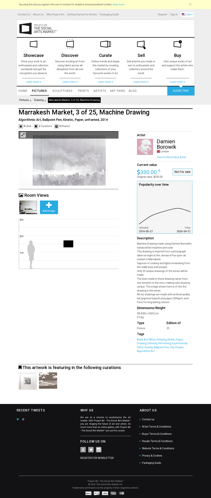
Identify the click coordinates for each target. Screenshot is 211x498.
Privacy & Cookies (152, 455)
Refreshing (164, 343)
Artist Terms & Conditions (156, 426)
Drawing (39, 100)
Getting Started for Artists (82, 14)
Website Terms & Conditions (158, 448)
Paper (179, 339)
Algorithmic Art (145, 351)
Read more (118, 4)
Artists (100, 91)
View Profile (163, 157)
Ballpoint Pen (161, 347)
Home (23, 91)
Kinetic (171, 339)
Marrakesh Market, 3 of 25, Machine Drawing (74, 100)
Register (162, 14)
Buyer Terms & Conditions (157, 433)
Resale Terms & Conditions (157, 441)
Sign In (174, 14)
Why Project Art (55, 14)
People (179, 347)
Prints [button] (83, 91)
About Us (38, 14)
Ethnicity (152, 343)
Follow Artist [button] (179, 157)
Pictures (24, 100)
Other (140, 347)
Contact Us (24, 14)
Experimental (179, 343)
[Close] (190, 4)
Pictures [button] (39, 91)
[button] (21, 126)
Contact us (148, 419)
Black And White (146, 339)
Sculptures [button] (62, 91)
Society (148, 347)
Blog (133, 91)
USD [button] (187, 14)
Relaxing (161, 339)
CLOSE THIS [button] (181, 90)
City (171, 347)
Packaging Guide (109, 14)
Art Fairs (117, 91)
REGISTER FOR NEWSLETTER (97, 458)
